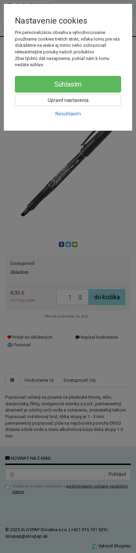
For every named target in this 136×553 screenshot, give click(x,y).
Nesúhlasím (68, 113)
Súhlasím (68, 84)
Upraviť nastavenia (68, 100)
